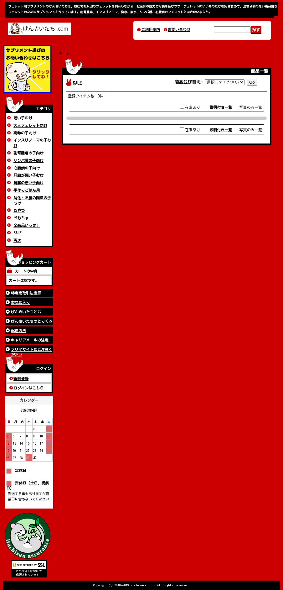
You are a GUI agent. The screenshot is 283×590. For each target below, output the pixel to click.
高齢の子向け (24, 133)
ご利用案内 (150, 29)
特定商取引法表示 (26, 293)
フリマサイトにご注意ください (31, 350)
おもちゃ (20, 218)
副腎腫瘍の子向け (28, 153)
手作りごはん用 (26, 190)
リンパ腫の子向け (28, 160)
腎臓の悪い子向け (28, 183)
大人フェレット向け (30, 125)
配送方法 (18, 330)
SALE (17, 233)
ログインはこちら (28, 388)
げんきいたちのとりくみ (31, 321)
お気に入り (20, 302)
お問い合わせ (179, 29)
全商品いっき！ (26, 225)
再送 (17, 240)
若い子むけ (22, 118)
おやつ (19, 210)
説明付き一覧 (220, 107)
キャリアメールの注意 (30, 340)
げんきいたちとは (26, 312)
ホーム (64, 53)
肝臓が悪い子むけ (28, 175)
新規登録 (20, 378)
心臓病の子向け (26, 168)
